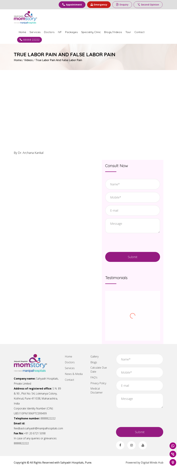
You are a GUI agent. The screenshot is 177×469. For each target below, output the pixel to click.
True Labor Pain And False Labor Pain (58, 60)
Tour (128, 32)
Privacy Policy (98, 383)
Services (35, 32)
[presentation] (132, 242)
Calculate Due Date (98, 369)
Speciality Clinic (91, 32)
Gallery (94, 356)
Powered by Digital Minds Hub (144, 462)
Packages (71, 32)
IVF (60, 32)
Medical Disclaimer (96, 390)
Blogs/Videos (113, 32)
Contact (139, 32)
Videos (28, 60)
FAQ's (93, 377)
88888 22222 (30, 39)
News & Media (74, 374)
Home (22, 32)
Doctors (49, 32)
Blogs (93, 362)
